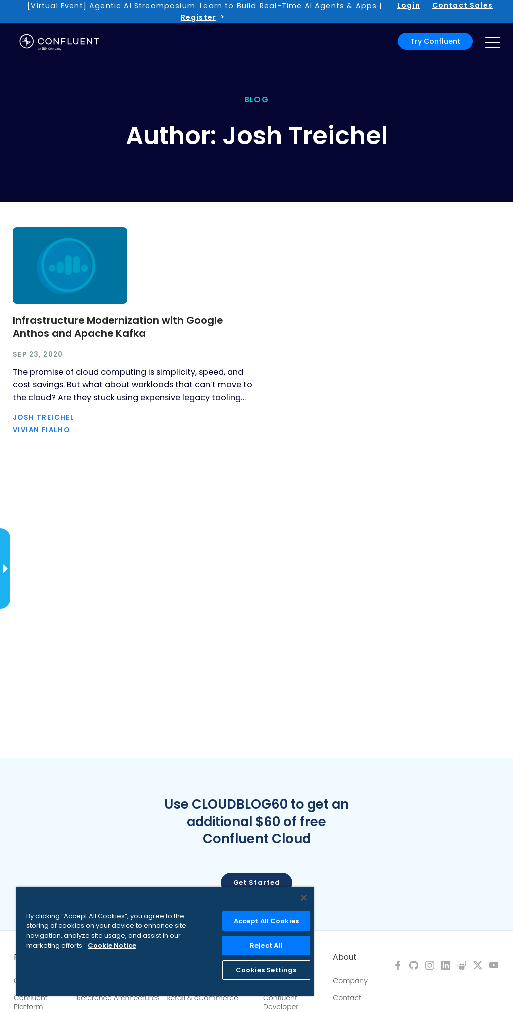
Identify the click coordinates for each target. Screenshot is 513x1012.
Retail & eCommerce (202, 998)
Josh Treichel (43, 417)
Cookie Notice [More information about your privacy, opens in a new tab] (112, 945)
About (345, 957)
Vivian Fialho (41, 430)
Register (198, 17)
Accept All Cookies (266, 921)
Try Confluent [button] (435, 41)
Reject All (266, 945)
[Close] (304, 898)
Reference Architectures (118, 998)
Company (350, 981)
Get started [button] (256, 882)
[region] (165, 941)
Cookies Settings (266, 970)
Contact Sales (462, 5)
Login (408, 5)
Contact (347, 998)
